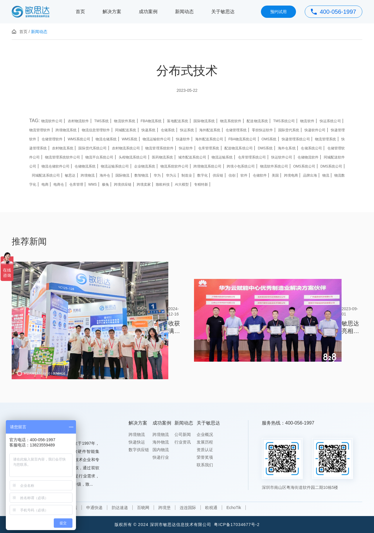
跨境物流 (137, 434)
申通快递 (94, 507)
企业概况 (205, 434)
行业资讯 (182, 442)
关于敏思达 (223, 11)
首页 (80, 11)
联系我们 (205, 465)
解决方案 (112, 11)
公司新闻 (182, 434)
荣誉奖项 (205, 457)
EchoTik (233, 507)
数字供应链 (139, 449)
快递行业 (161, 457)
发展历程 (205, 442)
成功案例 (148, 11)
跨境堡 (164, 507)
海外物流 (161, 442)
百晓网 (143, 507)
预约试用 (278, 11)
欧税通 (211, 507)
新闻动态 (184, 11)
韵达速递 (120, 507)
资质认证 (205, 449)
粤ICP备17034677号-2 (236, 524)
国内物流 (161, 449)
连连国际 (188, 507)
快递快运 (137, 442)
